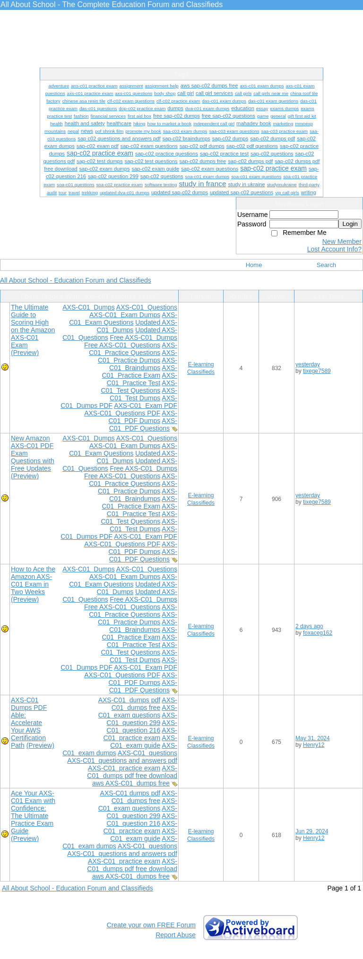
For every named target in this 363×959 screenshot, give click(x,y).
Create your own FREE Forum (151, 925)
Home (254, 264)
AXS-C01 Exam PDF (145, 405)
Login (350, 223)
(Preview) (25, 352)
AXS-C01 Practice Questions (133, 348)
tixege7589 (317, 371)
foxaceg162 (317, 633)
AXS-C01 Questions (146, 307)
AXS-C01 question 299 (142, 718)
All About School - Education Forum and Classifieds (75, 280)
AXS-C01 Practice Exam (139, 371)
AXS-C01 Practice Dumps (137, 356)
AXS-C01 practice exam (140, 734)
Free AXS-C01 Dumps (143, 337)
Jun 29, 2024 (311, 831)
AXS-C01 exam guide (143, 741)
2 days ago (309, 626)
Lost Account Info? (334, 249)
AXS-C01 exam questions (137, 711)
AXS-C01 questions (147, 753)
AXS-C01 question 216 (142, 726)
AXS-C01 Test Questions (139, 386)
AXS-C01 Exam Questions (123, 318)
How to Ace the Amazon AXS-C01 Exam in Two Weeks (33, 580)
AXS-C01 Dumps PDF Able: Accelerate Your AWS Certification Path (29, 722)
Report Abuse (176, 935)
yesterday (307, 364)
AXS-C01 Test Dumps (143, 394)
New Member (342, 241)
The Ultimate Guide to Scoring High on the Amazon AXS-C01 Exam (33, 326)
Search (326, 264)
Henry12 (313, 745)
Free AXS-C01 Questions (122, 345)
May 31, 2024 (312, 738)
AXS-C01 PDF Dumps (142, 416)
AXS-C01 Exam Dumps (124, 315)
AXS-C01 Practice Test (142, 379)
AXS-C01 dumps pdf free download (132, 771)
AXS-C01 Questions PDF (122, 413)
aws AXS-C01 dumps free (131, 783)
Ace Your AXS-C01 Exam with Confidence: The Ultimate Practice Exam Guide (33, 812)
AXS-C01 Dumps (88, 307)
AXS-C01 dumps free (144, 703)
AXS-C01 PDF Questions (143, 424)
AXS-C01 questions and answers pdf (122, 760)
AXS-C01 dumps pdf (129, 700)
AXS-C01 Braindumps (143, 364)
